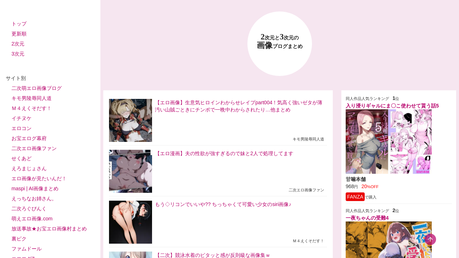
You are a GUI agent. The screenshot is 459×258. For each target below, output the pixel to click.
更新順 (19, 34)
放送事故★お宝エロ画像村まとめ (49, 228)
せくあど (21, 158)
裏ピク (19, 239)
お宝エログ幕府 (29, 138)
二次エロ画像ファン (34, 148)
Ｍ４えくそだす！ (31, 108)
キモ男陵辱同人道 (31, 98)
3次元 (17, 54)
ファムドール (26, 249)
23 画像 (280, 41)
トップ (19, 24)
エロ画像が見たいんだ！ (39, 178)
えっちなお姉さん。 (34, 198)
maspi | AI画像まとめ (34, 188)
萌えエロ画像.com (31, 218)
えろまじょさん (29, 168)
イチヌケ (21, 118)
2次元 (17, 44)
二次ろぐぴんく (29, 208)
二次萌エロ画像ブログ (36, 88)
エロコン (21, 128)
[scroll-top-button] (430, 239)
